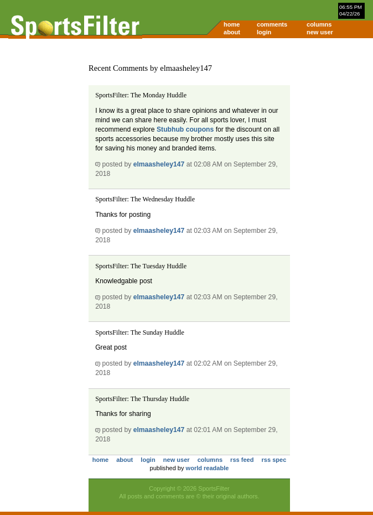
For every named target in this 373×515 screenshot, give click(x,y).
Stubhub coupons (185, 129)
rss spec (274, 459)
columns (319, 24)
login (264, 32)
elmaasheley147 (159, 164)
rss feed (241, 459)
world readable (207, 468)
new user (320, 32)
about (232, 32)
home (232, 24)
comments (272, 24)
